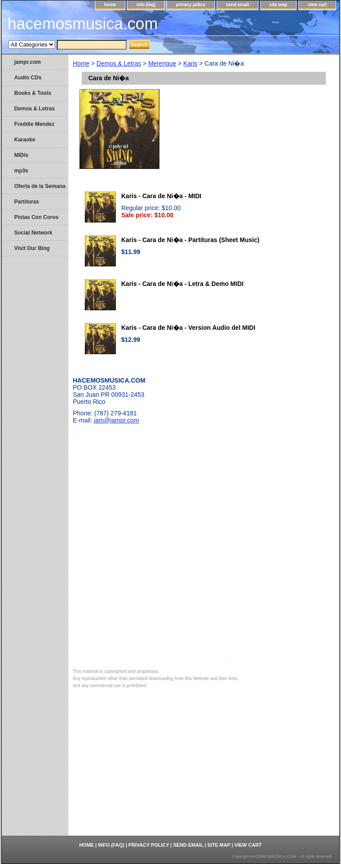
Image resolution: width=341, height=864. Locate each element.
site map (279, 4)
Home (81, 63)
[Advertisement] (204, 769)
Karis (190, 63)
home (110, 4)
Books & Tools (32, 93)
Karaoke (24, 140)
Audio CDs (27, 77)
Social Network (33, 233)
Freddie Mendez (34, 124)
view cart (317, 4)
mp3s (21, 171)
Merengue (162, 63)
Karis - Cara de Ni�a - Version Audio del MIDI (188, 327)
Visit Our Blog (32, 248)
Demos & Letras (118, 63)
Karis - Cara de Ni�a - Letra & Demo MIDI (182, 283)
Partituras (26, 202)
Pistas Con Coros (36, 217)
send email (237, 4)
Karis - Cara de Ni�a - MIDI (161, 195)
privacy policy (191, 4)
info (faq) (145, 4)
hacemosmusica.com (83, 24)
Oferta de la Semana (39, 186)
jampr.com (27, 62)
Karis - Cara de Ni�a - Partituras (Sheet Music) (190, 239)
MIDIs (21, 155)
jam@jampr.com (116, 420)
